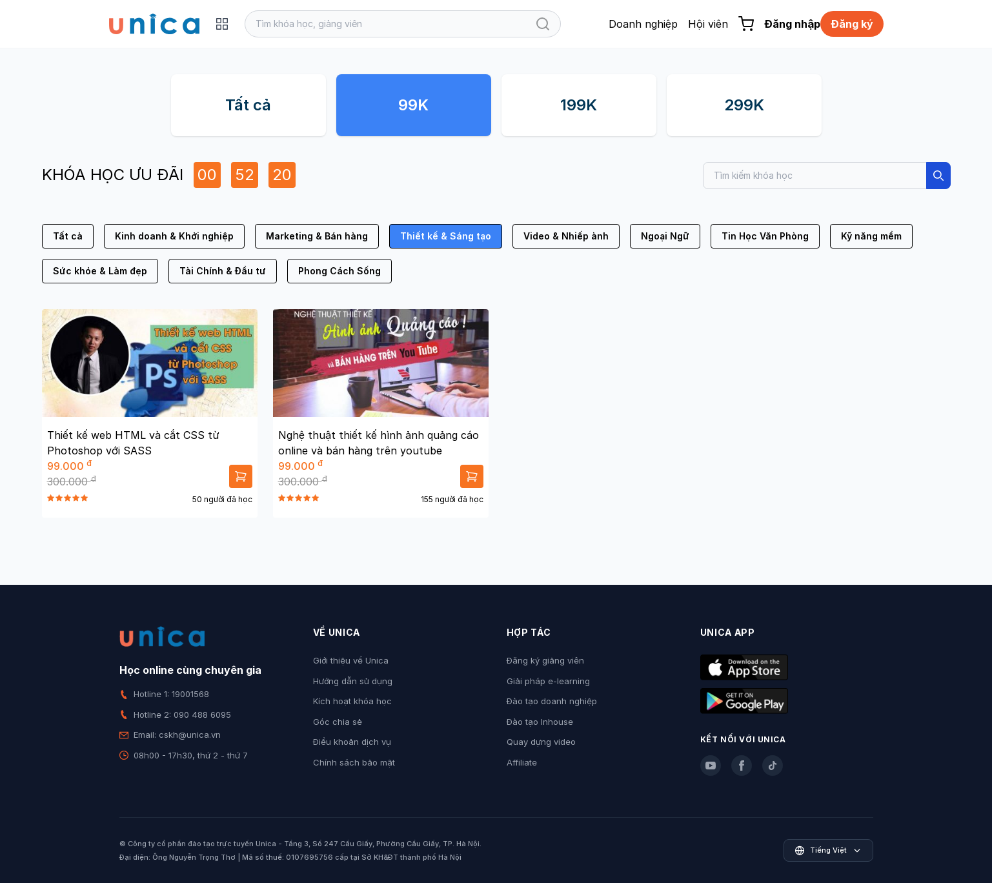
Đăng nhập (792, 23)
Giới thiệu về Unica (351, 660)
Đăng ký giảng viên (545, 660)
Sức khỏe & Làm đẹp (100, 270)
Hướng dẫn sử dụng (352, 681)
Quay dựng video (541, 741)
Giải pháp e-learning (548, 681)
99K (413, 105)
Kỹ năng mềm (871, 235)
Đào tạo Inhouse (540, 721)
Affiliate (522, 762)
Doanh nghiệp (643, 23)
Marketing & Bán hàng (317, 235)
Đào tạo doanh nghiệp (552, 701)
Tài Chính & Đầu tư (222, 270)
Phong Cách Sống (339, 270)
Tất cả (248, 105)
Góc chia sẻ (337, 721)
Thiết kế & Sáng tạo (445, 235)
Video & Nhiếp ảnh (566, 235)
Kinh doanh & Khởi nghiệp (174, 235)
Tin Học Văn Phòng (765, 235)
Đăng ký (852, 23)
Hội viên (708, 23)
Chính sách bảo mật (354, 762)
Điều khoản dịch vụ (352, 741)
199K (578, 105)
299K (744, 105)
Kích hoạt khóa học (352, 701)
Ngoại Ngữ (665, 235)
